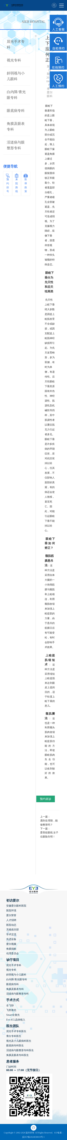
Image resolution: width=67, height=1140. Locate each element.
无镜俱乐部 (12, 929)
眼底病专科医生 (15, 1045)
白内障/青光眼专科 (16, 979)
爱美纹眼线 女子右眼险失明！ (49, 834)
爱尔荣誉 (11, 915)
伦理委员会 (12, 953)
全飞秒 (10, 1005)
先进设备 (11, 939)
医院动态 (11, 925)
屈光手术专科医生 (16, 1031)
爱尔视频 (11, 944)
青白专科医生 (13, 1036)
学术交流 (11, 934)
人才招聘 (11, 920)
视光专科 (14, 60)
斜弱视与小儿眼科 (16, 974)
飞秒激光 (11, 1010)
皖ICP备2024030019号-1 (33, 1137)
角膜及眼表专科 (15, 989)
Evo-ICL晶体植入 (15, 1019)
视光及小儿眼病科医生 (18, 1041)
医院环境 (11, 910)
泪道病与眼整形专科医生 (20, 1050)
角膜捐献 (11, 949)
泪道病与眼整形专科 (17, 993)
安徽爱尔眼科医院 (16, 905)
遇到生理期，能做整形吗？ (49, 822)
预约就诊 (45, 798)
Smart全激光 (13, 1015)
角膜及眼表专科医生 (17, 1055)
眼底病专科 (16, 111)
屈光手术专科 (13, 965)
